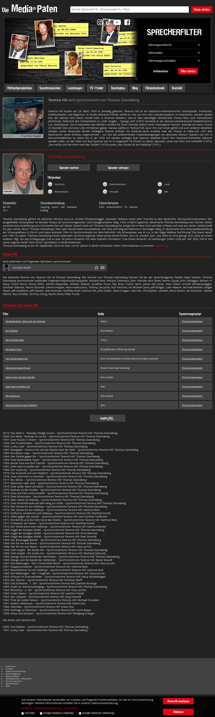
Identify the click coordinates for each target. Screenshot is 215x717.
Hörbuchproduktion (19, 88)
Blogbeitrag (161, 245)
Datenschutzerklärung (15, 671)
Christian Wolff (21, 267)
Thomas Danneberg (66, 156)
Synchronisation (49, 88)
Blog (135, 88)
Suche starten (202, 9)
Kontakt (177, 88)
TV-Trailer (96, 88)
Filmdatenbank (155, 88)
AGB (7, 686)
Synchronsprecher (14, 681)
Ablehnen (178, 712)
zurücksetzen (160, 71)
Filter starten (188, 71)
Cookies (26, 708)
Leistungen (75, 88)
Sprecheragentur (13, 674)
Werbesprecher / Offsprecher (19, 678)
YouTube (30, 713)
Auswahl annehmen (178, 701)
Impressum (11, 666)
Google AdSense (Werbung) (98, 713)
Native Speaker (12, 676)
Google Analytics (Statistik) (58, 713)
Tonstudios (118, 88)
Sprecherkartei (12, 683)
